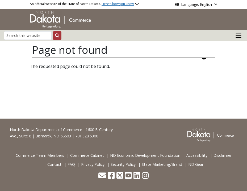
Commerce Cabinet (87, 155)
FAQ (71, 164)
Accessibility (196, 155)
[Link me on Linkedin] (136, 176)
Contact (54, 164)
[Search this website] (28, 35)
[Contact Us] (102, 176)
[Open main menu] (238, 35)
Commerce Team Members (40, 155)
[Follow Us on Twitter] (119, 176)
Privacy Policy (92, 164)
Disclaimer (222, 155)
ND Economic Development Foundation (145, 155)
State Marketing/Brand (162, 164)
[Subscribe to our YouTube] (128, 176)
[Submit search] (57, 35)
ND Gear (195, 164)
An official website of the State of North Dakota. (82, 4)
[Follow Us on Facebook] (111, 176)
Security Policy (123, 164)
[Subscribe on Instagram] (145, 176)
